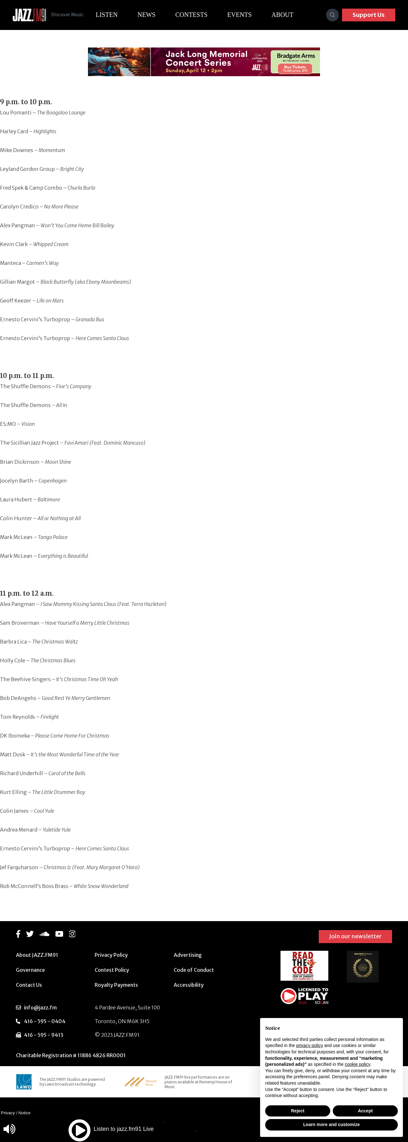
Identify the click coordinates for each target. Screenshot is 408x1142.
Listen (111, 14)
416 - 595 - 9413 (43, 1035)
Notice (24, 1112)
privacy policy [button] (309, 1045)
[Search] (332, 15)
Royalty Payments (116, 985)
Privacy (8, 1112)
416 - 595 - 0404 (44, 1021)
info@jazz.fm (40, 1007)
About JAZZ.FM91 (37, 955)
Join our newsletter (355, 936)
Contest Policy (112, 970)
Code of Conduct (194, 970)
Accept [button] (365, 1110)
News (151, 14)
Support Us (369, 14)
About (287, 14)
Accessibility (189, 985)
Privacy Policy (111, 955)
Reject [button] (297, 1110)
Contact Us (29, 985)
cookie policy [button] (357, 1064)
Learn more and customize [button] (331, 1124)
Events (244, 14)
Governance (30, 970)
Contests (196, 14)
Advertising (188, 955)
